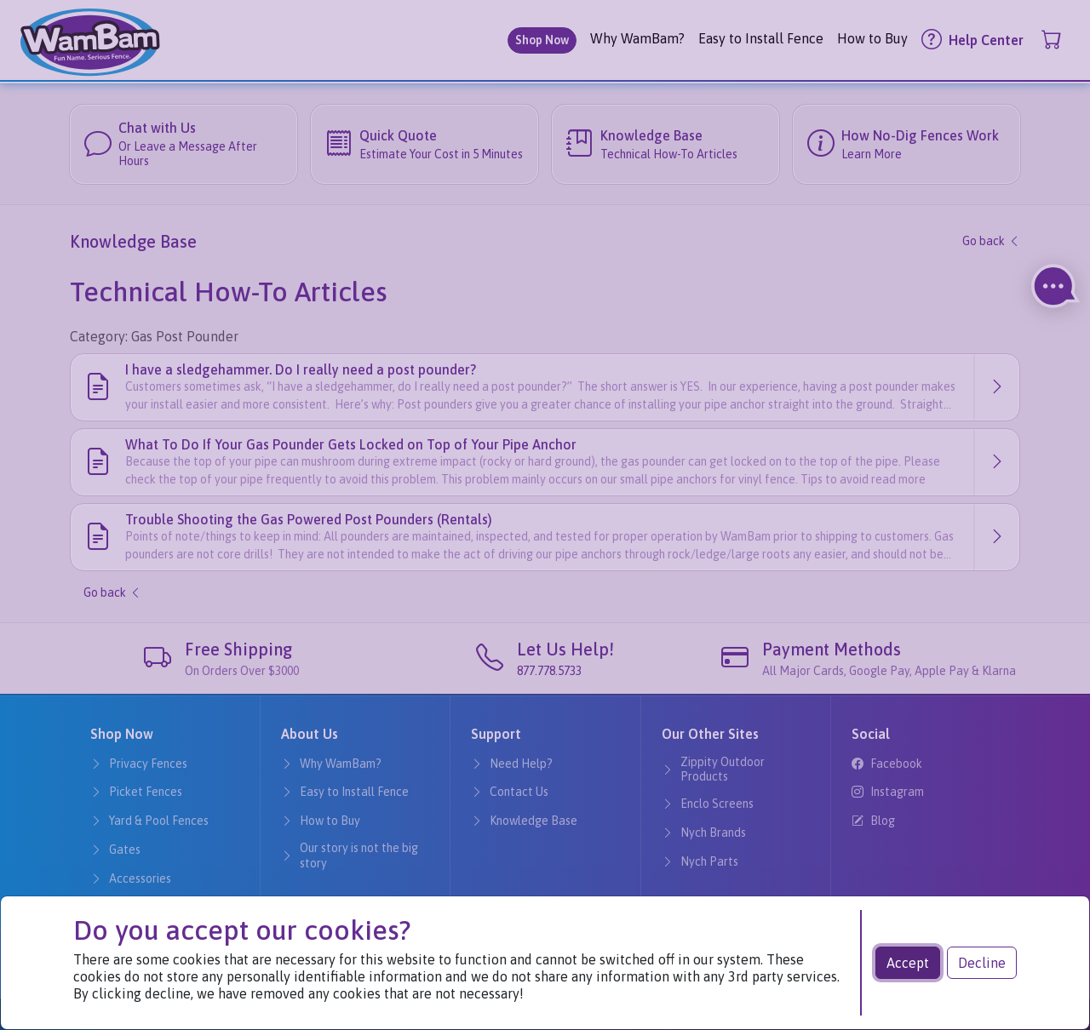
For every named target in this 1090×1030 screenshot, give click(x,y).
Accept (907, 962)
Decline (982, 962)
